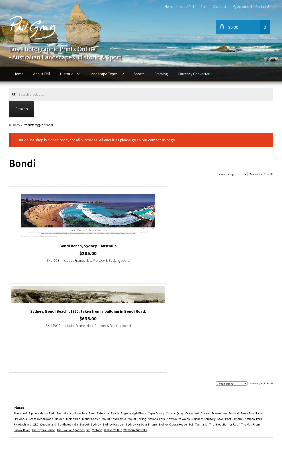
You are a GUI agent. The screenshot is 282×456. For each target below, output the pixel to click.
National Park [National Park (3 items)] (156, 321)
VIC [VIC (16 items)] (88, 332)
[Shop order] (231, 174)
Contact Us (262, 6)
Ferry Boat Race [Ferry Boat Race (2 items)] (251, 316)
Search (21, 108)
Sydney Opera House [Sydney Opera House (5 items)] (173, 327)
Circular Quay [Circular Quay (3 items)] (175, 316)
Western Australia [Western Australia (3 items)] (135, 332)
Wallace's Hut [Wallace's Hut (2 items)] (113, 332)
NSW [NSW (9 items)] (220, 321)
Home (169, 6)
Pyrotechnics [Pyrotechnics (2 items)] (22, 327)
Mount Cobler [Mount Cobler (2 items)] (91, 321)
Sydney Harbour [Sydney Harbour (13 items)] (113, 327)
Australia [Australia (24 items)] (62, 316)
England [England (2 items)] (234, 316)
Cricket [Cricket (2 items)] (205, 316)
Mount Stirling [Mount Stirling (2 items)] (137, 321)
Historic (66, 73)
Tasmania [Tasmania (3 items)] (201, 327)
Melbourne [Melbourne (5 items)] (73, 321)
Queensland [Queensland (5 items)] (48, 327)
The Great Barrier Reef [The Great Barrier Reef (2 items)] (224, 327)
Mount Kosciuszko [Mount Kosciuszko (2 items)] (114, 321)
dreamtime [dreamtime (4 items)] (219, 316)
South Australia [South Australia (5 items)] (68, 327)
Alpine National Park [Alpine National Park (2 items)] (42, 316)
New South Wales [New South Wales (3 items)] (178, 321)
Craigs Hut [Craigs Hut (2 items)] (192, 316)
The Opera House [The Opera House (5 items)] (43, 332)
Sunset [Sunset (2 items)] (84, 327)
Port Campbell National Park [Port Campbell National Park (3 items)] (243, 321)
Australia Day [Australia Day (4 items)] (78, 316)
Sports (139, 73)
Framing (161, 73)
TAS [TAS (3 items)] (191, 327)
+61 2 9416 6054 (118, 386)
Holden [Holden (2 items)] (59, 321)
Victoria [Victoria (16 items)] (97, 332)
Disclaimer (23, 427)
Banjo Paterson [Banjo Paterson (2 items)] (99, 316)
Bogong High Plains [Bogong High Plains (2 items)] (133, 316)
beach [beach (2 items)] (115, 316)
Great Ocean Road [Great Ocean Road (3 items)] (41, 321)
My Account (241, 6)
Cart (203, 6)
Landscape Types (103, 73)
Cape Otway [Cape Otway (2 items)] (156, 316)
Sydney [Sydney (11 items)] (96, 327)
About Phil (187, 6)
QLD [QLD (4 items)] (35, 327)
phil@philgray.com (119, 378)
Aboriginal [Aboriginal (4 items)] (20, 316)
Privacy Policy (25, 419)
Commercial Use (27, 411)
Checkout (219, 6)
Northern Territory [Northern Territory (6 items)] (204, 321)
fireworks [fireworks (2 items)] (20, 321)
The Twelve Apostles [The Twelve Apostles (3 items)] (71, 332)
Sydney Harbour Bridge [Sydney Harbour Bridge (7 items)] (141, 327)
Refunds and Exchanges (34, 403)
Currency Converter (194, 73)
